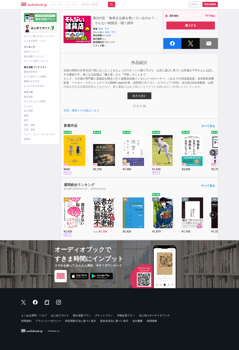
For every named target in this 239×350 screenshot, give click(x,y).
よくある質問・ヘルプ (35, 41)
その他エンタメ (89, 110)
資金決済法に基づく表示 (114, 320)
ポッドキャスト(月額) (34, 101)
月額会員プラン (126, 315)
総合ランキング (31, 51)
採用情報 (152, 320)
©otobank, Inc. (54, 331)
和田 (100, 29)
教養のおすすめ (31, 81)
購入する (190, 25)
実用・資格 (29, 125)
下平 (106, 29)
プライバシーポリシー (48, 320)
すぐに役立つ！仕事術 (35, 76)
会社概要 (137, 320)
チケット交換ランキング (36, 61)
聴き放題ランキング (34, 56)
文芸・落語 (29, 129)
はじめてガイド (60, 315)
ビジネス (28, 106)
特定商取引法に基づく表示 (80, 320)
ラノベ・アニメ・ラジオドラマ (39, 134)
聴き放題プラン (82, 315)
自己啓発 (28, 110)
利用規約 (26, 320)
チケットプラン (104, 315)
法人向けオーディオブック (154, 315)
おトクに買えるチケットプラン (39, 36)
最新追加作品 (30, 71)
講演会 (27, 139)
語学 (26, 120)
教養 (26, 115)
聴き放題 (28, 96)
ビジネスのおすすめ (34, 86)
